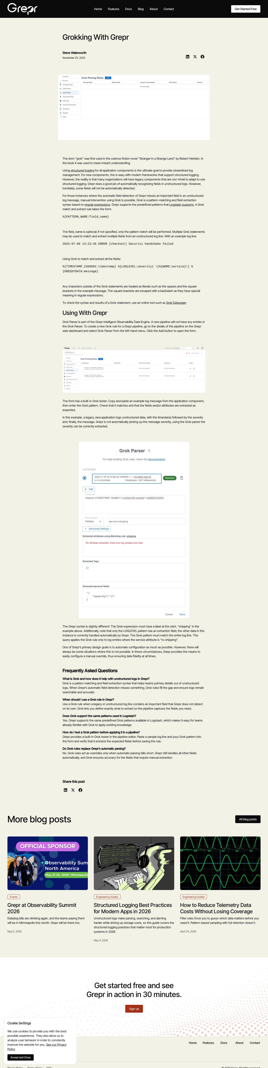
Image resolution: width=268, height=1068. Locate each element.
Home (98, 9)
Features (113, 9)
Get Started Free (246, 9)
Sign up (134, 1007)
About (154, 9)
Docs (128, 9)
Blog (141, 9)
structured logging (82, 170)
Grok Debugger (176, 301)
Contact (169, 9)
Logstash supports (181, 204)
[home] (22, 9)
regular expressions (97, 204)
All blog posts (248, 818)
